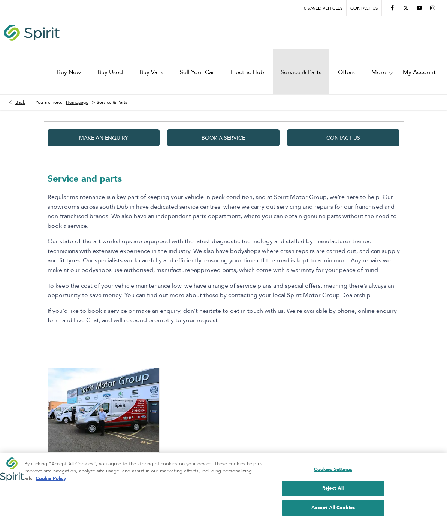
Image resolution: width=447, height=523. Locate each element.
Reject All (333, 490)
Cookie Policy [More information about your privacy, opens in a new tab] (51, 480)
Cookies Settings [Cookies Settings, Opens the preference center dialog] (333, 471)
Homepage (77, 58)
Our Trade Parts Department (92, 433)
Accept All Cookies (333, 509)
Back (20, 58)
